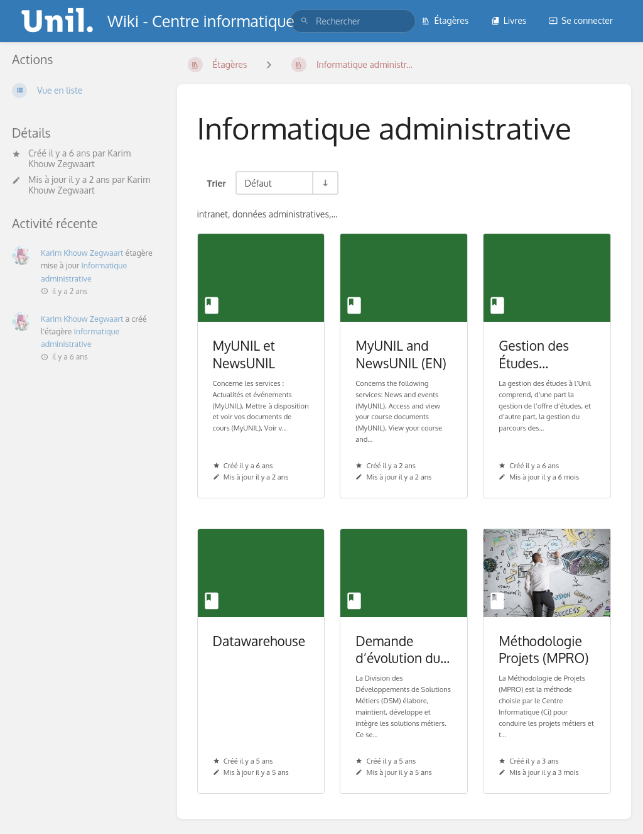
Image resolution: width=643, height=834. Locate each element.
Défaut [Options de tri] (257, 183)
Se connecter (581, 20)
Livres (509, 20)
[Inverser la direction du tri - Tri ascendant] (324, 183)
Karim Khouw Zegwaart (79, 158)
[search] (353, 21)
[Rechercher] (304, 21)
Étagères (444, 20)
